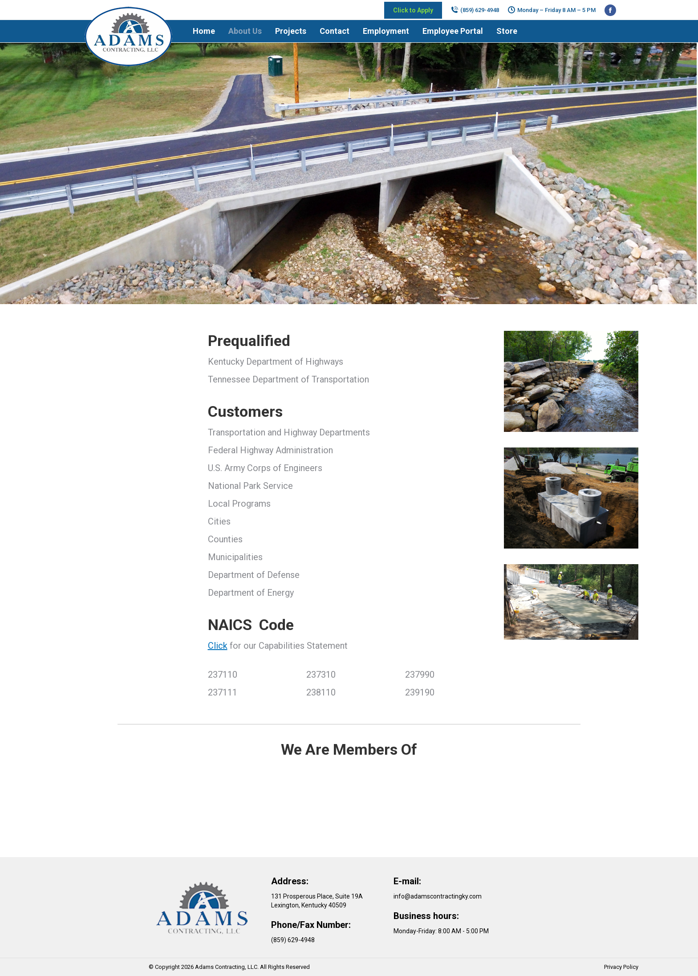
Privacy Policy (621, 967)
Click (217, 645)
